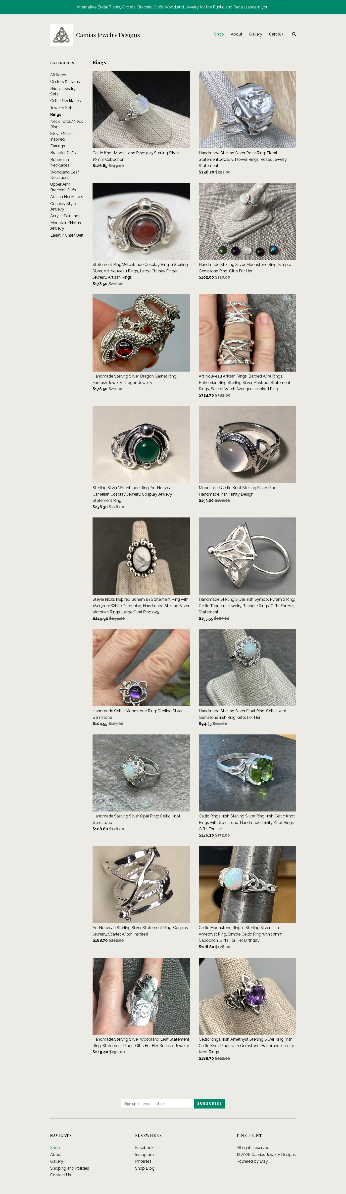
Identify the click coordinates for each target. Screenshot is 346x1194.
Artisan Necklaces (66, 196)
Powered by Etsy (252, 1161)
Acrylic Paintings (65, 215)
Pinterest (143, 1161)
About (236, 34)
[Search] (294, 35)
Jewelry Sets (61, 107)
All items (58, 75)
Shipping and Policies (69, 1168)
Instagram (144, 1154)
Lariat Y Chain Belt (67, 235)
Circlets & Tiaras (65, 81)
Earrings (57, 146)
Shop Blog (144, 1168)
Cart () (276, 34)
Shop (219, 34)
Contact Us (60, 1175)
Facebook (144, 1147)
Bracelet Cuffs (63, 152)
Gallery (255, 34)
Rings (55, 114)
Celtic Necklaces (65, 100)
